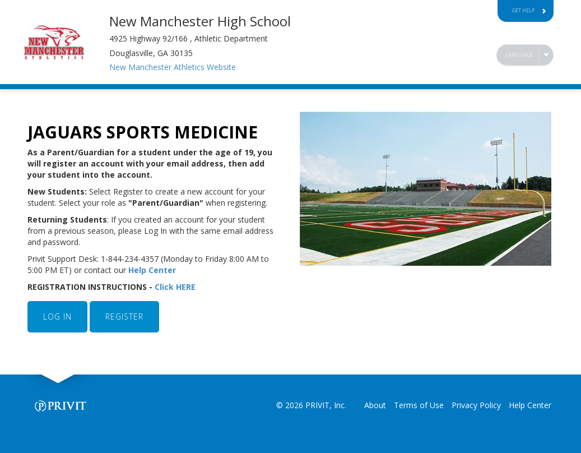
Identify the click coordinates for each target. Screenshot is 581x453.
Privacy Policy (476, 405)
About (375, 405)
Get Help (529, 10)
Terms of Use (419, 405)
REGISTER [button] (124, 316)
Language (519, 54)
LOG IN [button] (57, 316)
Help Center (153, 270)
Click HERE (176, 286)
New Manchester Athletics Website (172, 67)
